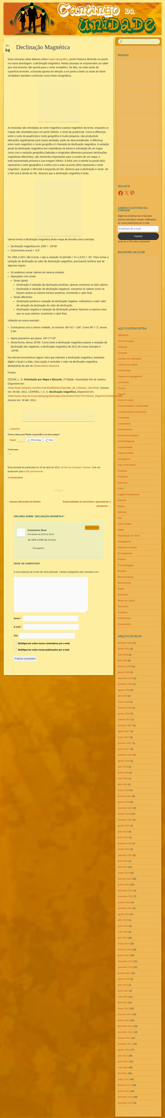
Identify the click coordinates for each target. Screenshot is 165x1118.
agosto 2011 (124, 1049)
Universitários (124, 624)
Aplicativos (123, 335)
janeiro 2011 (124, 1091)
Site (16, 635)
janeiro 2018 (124, 713)
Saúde (121, 589)
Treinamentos (124, 618)
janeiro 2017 (124, 749)
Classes (86, 467)
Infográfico (123, 476)
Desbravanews (125, 429)
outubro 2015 (124, 814)
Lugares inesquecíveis (128, 494)
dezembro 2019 (125, 678)
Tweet (12, 440)
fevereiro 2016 (125, 796)
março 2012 (123, 1008)
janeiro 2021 (124, 648)
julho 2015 (123, 831)
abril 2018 (122, 696)
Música (121, 506)
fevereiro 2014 (125, 879)
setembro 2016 (125, 755)
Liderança (122, 482)
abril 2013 (122, 938)
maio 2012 (123, 997)
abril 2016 (122, 784)
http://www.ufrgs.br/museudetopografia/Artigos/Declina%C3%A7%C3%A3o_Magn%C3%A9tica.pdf (65, 396)
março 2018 (123, 702)
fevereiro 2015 (125, 843)
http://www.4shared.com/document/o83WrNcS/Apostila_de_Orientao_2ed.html (53, 387)
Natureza (122, 512)
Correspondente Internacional (132, 412)
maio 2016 (123, 778)
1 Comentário (15, 477)
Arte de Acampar (72, 467)
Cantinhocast (124, 370)
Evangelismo (124, 459)
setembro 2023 (125, 643)
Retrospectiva (124, 583)
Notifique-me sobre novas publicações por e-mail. (44, 650)
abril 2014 (122, 867)
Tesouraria (123, 606)
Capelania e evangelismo (130, 376)
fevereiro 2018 (125, 707)
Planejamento (124, 541)
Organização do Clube (128, 535)
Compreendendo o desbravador (133, 406)
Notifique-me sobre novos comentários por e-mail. (44, 643)
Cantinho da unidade (128, 364)
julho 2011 (123, 1055)
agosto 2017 (124, 731)
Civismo (122, 388)
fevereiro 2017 (125, 743)
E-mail (18, 627)
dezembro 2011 (125, 1026)
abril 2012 (122, 1002)
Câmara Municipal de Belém (23, 501)
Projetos (122, 559)
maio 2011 (123, 1067)
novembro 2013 (125, 896)
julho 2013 (123, 920)
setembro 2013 (125, 908)
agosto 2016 (124, 761)
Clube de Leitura (126, 400)
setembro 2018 (125, 684)
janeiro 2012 (124, 1020)
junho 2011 (123, 1061)
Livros (121, 488)
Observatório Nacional (46, 365)
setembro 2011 (125, 1044)
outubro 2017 (124, 719)
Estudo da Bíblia (126, 453)
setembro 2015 (125, 820)
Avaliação (122, 347)
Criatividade (123, 417)
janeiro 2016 (124, 802)
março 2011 (123, 1079)
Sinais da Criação (126, 600)
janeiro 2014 (124, 884)
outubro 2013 (124, 902)
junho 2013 (123, 926)
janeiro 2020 (124, 672)
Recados (122, 571)
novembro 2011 (125, 1032)
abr (7, 47)
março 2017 (123, 737)
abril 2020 (122, 660)
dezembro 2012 (125, 961)
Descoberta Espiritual (128, 435)
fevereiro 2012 (125, 1014)
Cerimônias (123, 382)
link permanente (34, 471)
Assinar (138, 236)
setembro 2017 (125, 725)
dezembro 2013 (125, 890)
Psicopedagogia (125, 565)
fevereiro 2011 (125, 1085)
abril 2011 (122, 1073)
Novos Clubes (124, 524)
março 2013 (123, 943)
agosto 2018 (124, 690)
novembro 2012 (125, 967)
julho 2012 (123, 985)
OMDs (121, 530)
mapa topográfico (58, 59)
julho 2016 (123, 766)
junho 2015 (123, 837)
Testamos (122, 612)
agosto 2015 (124, 825)
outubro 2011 (124, 1038)
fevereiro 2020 (125, 666)
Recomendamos (126, 577)
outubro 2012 (124, 973)
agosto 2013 (124, 914)
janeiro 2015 (124, 849)
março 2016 (123, 790)
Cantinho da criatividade (129, 358)
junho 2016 (123, 772)
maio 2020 (123, 654)
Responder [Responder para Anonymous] (92, 528)
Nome (17, 618)
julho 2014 (123, 861)
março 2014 (123, 873)
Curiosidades (124, 423)
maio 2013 (123, 932)
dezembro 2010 (125, 1097)
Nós (120, 518)
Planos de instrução (127, 547)
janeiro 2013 (124, 955)
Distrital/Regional (126, 441)
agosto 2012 (124, 979)
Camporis (122, 353)
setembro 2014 (125, 855)
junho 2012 (123, 991)
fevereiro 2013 (125, 949)
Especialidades (125, 447)
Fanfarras (122, 471)
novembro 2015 (125, 808)
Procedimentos (125, 553)
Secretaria (123, 594)
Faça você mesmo (127, 465)
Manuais (122, 500)
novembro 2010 (125, 1103)
